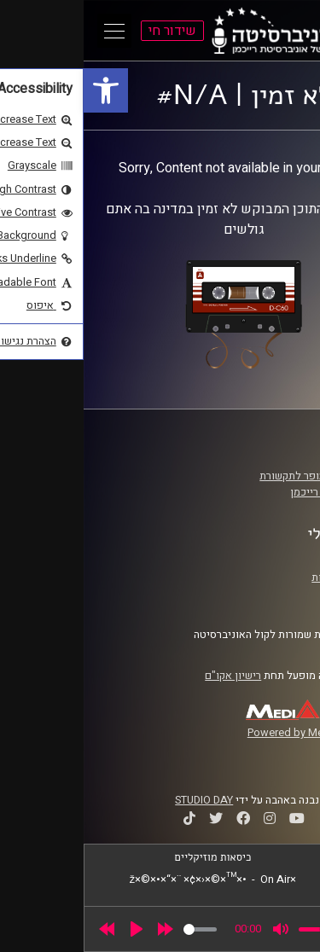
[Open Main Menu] (31, 31)
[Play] (53, 929)
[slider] (116, 929)
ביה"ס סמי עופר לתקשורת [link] (233, 476)
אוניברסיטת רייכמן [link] (248, 492)
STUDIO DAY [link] (120, 800)
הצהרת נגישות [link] (259, 577)
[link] (22, 90)
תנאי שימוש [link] (263, 560)
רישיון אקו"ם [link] (149, 675)
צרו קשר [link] (272, 593)
